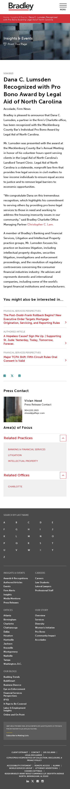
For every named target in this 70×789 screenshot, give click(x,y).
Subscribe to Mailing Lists (17, 735)
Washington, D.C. (13, 664)
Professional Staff (44, 590)
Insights (8, 594)
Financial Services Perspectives (13, 694)
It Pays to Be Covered (15, 704)
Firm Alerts (9, 590)
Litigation (15, 455)
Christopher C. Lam (40, 224)
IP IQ (6, 699)
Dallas (7, 631)
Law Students (42, 582)
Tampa (7, 660)
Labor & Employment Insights (15, 709)
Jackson (8, 643)
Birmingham (10, 619)
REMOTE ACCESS (42, 765)
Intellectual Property (23, 461)
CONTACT (35, 752)
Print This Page (17, 44)
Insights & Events (19, 17)
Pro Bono (40, 631)
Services (39, 619)
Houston (8, 635)
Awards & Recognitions (16, 578)
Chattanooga (10, 627)
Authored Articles (13, 582)
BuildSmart (9, 681)
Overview (40, 615)
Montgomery (11, 651)
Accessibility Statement (19, 765)
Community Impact (45, 635)
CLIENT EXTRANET (20, 752)
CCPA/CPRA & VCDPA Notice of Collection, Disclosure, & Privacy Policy (34, 759)
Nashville (8, 656)
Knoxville (8, 648)
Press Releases (11, 602)
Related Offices (16, 475)
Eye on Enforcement (14, 689)
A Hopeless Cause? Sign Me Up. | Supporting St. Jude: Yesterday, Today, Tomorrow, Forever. (32, 339)
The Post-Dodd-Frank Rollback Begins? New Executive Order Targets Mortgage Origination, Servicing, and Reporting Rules (32, 319)
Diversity (39, 623)
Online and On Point (14, 714)
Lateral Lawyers (43, 586)
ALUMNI (56, 765)
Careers (39, 578)
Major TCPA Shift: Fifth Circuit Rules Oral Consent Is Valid (30, 359)
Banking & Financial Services (26, 449)
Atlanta (7, 615)
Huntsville (9, 639)
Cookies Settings (33, 771)
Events (7, 586)
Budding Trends (12, 677)
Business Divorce (12, 685)
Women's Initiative (45, 627)
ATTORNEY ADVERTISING (46, 768)
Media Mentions (12, 598)
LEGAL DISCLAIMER (33, 755)
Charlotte (15, 486)
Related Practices (18, 438)
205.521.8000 (49, 752)
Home (6, 17)
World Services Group (20, 768)
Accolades (40, 639)
